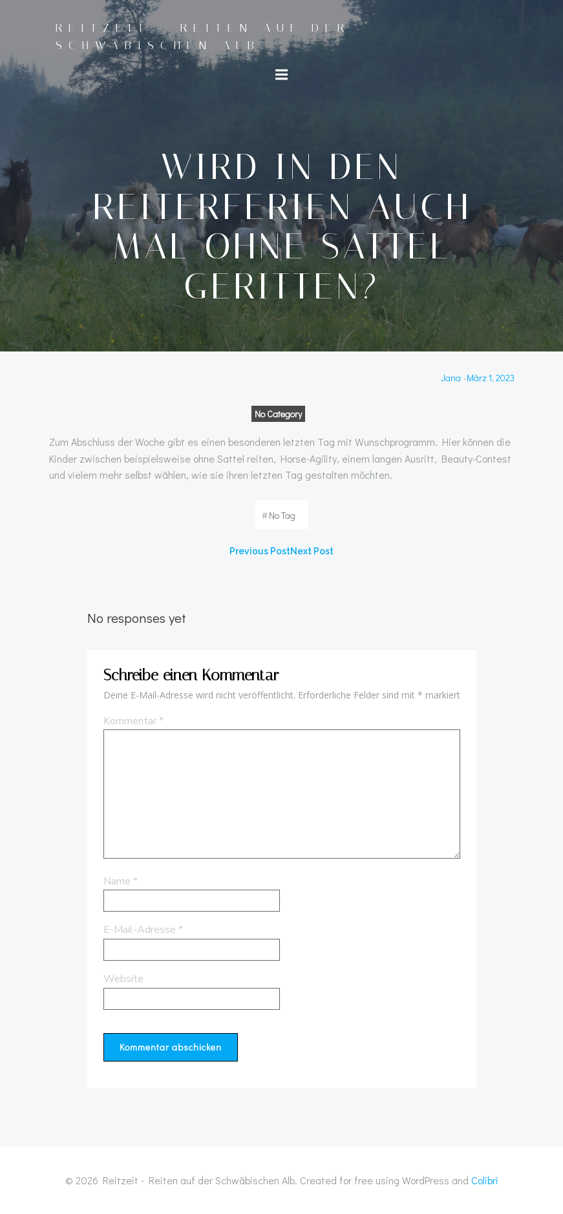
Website (123, 979)
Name (120, 881)
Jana (451, 378)
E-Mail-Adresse (143, 930)
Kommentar (133, 721)
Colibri (484, 1180)
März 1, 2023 (491, 378)
